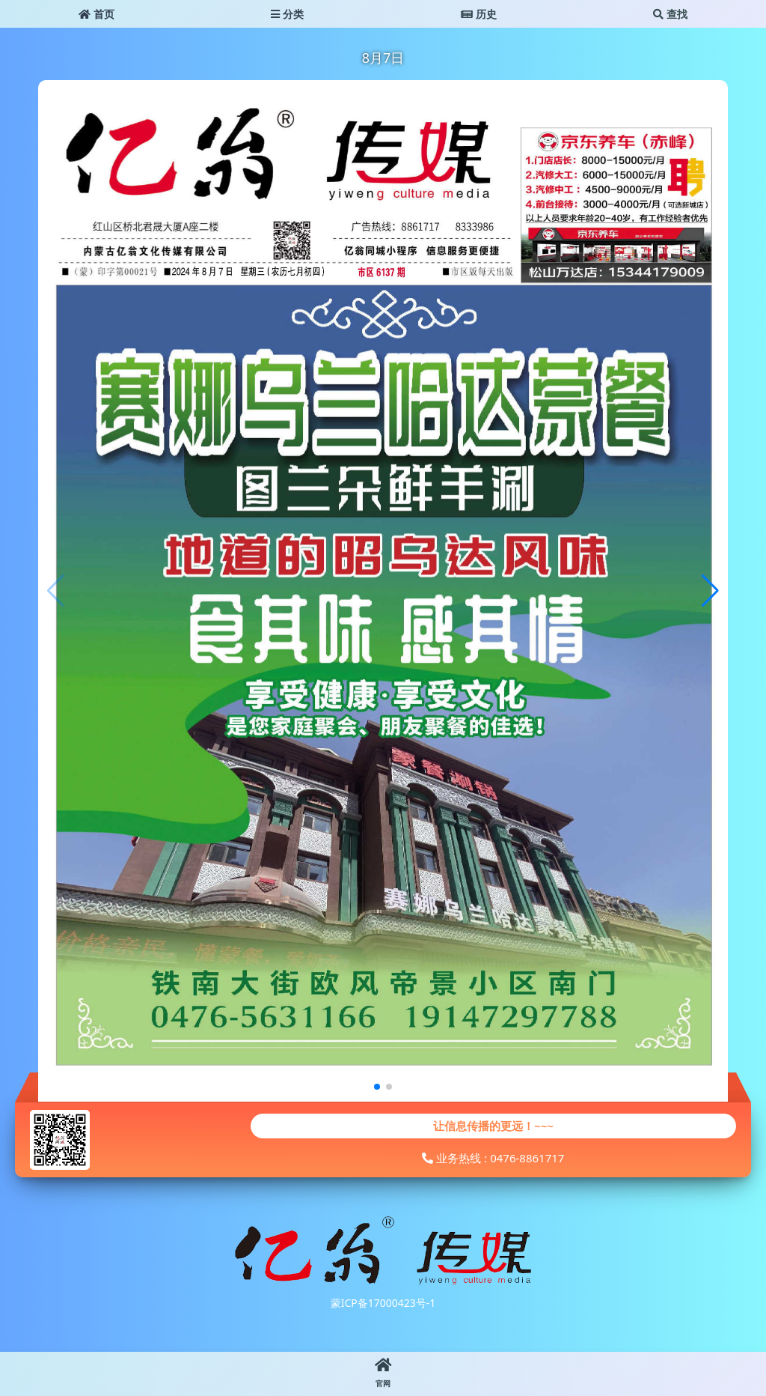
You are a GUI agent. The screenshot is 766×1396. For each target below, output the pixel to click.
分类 (287, 14)
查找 (670, 14)
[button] (710, 590)
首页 (96, 14)
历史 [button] (479, 14)
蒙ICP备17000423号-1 (383, 1303)
